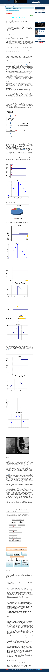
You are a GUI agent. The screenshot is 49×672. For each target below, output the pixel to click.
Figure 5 (18, 153)
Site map (31, 669)
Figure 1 (18, 104)
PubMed (12, 583)
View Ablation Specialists (40, 42)
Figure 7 (9, 349)
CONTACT (41, 4)
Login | (33, 1)
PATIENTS (18, 4)
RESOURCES (33, 4)
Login (11, 6)
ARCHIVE (22, 4)
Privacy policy (27, 669)
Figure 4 (7, 152)
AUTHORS (9, 4)
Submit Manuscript (7, 6)
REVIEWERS (14, 4)
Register (38, 1)
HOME (5, 4)
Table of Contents (8, 10)
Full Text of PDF (13, 10)
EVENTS (37, 4)
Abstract (17, 10)
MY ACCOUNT (27, 4)
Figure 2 (24, 149)
